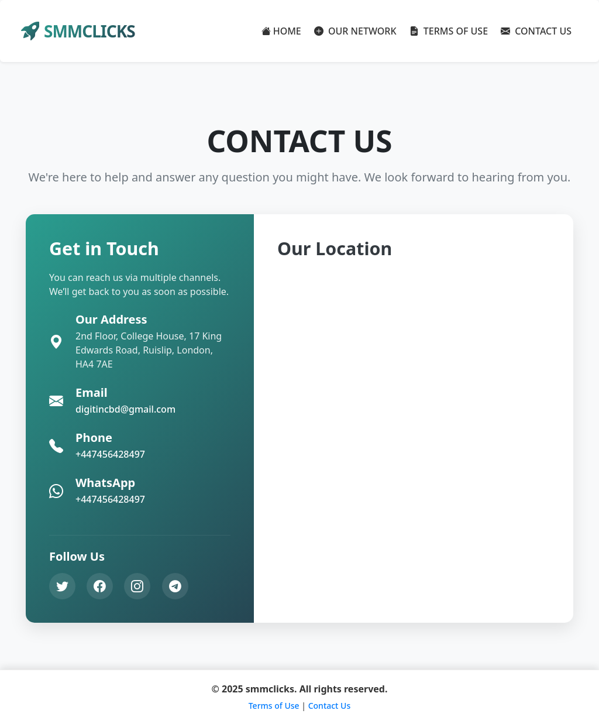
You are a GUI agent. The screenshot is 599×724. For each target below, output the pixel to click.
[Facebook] (100, 586)
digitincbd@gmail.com (125, 409)
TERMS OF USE (448, 31)
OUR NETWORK (355, 31)
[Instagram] (137, 586)
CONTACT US (536, 31)
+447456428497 (110, 454)
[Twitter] (62, 586)
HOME (281, 31)
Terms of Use (274, 705)
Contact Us (329, 705)
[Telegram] (175, 586)
